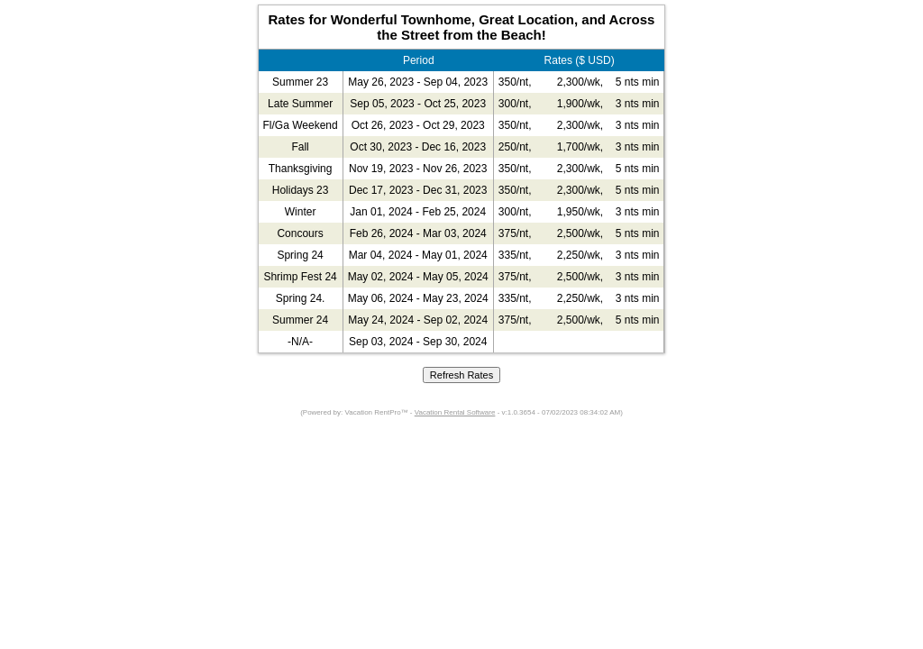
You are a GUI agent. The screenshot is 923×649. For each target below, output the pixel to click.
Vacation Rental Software (455, 412)
